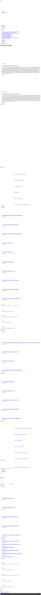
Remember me (2, 592)
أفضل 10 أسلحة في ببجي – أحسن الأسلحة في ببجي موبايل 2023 (10, 37)
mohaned (3, 304)
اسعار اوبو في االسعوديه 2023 (6, 38)
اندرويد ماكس (3, 41)
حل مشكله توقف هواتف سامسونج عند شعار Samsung (10, 289)
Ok (1, 594)
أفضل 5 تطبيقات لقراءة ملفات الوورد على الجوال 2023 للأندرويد (10, 33)
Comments (3, 207)
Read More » (3, 74)
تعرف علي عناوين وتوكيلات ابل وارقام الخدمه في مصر (9, 32)
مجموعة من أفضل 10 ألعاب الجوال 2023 (8, 261)
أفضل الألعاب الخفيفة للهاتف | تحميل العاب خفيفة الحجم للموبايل (10, 31)
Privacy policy (3, 594)
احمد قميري (3, 585)
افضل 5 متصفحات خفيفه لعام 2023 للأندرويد (7, 36)
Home (1, 43)
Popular (3, 206)
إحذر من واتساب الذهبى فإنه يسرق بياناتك (8, 390)
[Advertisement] (21, 19)
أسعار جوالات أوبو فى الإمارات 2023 (6, 34)
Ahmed (3, 321)
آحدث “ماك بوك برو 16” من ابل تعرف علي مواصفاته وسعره (11, 93)
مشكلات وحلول (4, 40)
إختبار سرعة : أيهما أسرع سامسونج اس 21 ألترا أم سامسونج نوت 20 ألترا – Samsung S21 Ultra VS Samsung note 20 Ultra (21, 342)
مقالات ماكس (4, 25)
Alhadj (3, 568)
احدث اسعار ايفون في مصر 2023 (6, 35)
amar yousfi (3, 315)
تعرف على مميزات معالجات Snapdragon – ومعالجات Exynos (11, 298)
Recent (3, 205)
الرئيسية (3, 11)
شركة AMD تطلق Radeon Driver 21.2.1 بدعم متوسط (10, 65)
